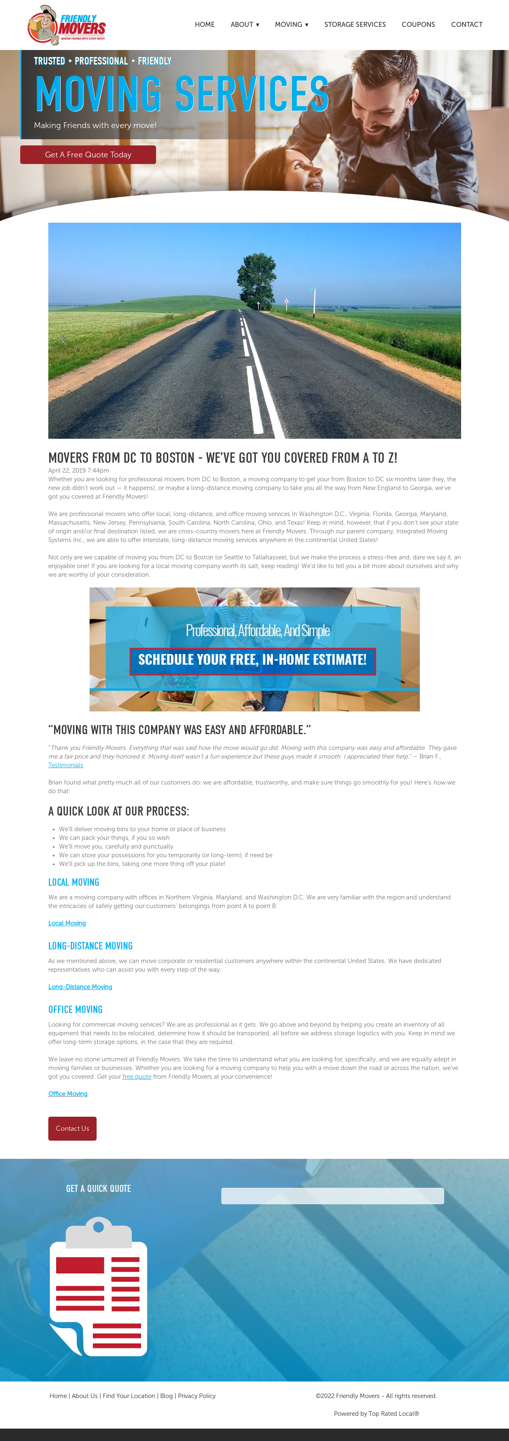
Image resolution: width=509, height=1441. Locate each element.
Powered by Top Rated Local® (376, 1413)
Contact (467, 24)
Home (205, 24)
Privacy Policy (196, 1396)
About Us (85, 1396)
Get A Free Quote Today (88, 154)
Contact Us (72, 1128)
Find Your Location (129, 1396)
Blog (166, 1396)
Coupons (418, 24)
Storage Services (355, 24)
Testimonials (65, 765)
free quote (137, 1076)
